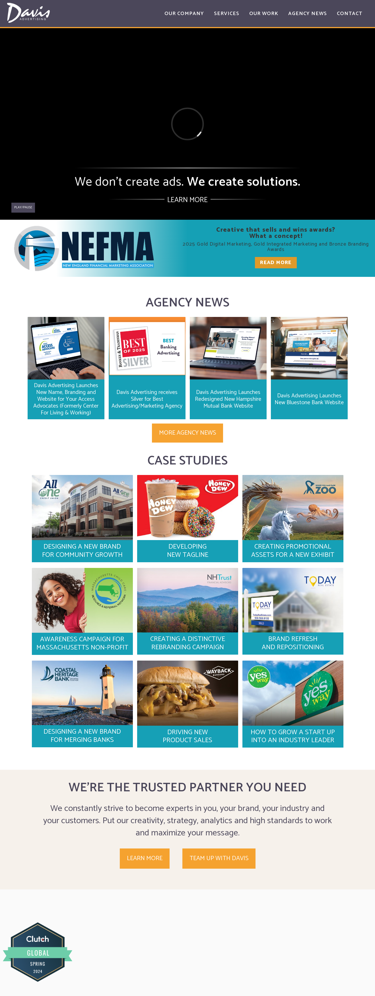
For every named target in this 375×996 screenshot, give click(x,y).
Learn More (187, 200)
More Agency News (187, 433)
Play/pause (23, 207)
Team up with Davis (218, 858)
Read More (276, 262)
